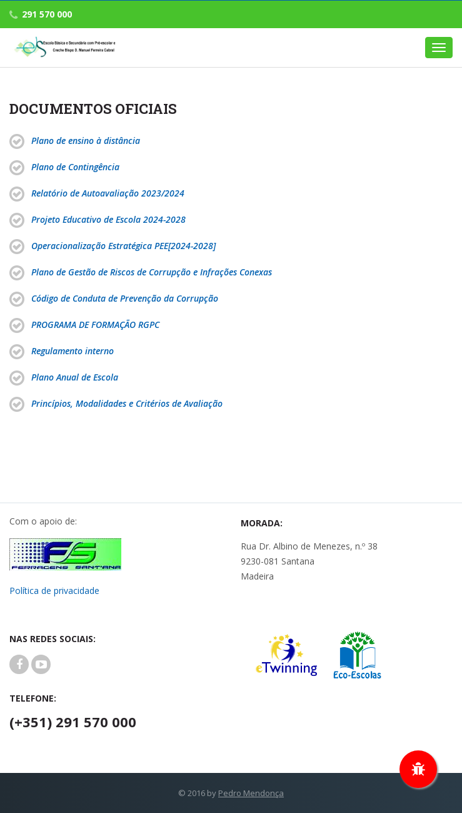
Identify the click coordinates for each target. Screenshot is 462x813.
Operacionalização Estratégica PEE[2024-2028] (123, 246)
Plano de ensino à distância (85, 140)
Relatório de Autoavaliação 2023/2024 (107, 193)
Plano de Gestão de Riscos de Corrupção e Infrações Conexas (151, 272)
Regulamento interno (72, 351)
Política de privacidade (54, 590)
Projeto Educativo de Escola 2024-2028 (108, 219)
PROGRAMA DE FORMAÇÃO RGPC (95, 324)
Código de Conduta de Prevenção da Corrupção (124, 298)
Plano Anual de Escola (74, 377)
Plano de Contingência (75, 167)
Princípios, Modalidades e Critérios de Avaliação (127, 403)
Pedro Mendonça (251, 793)
